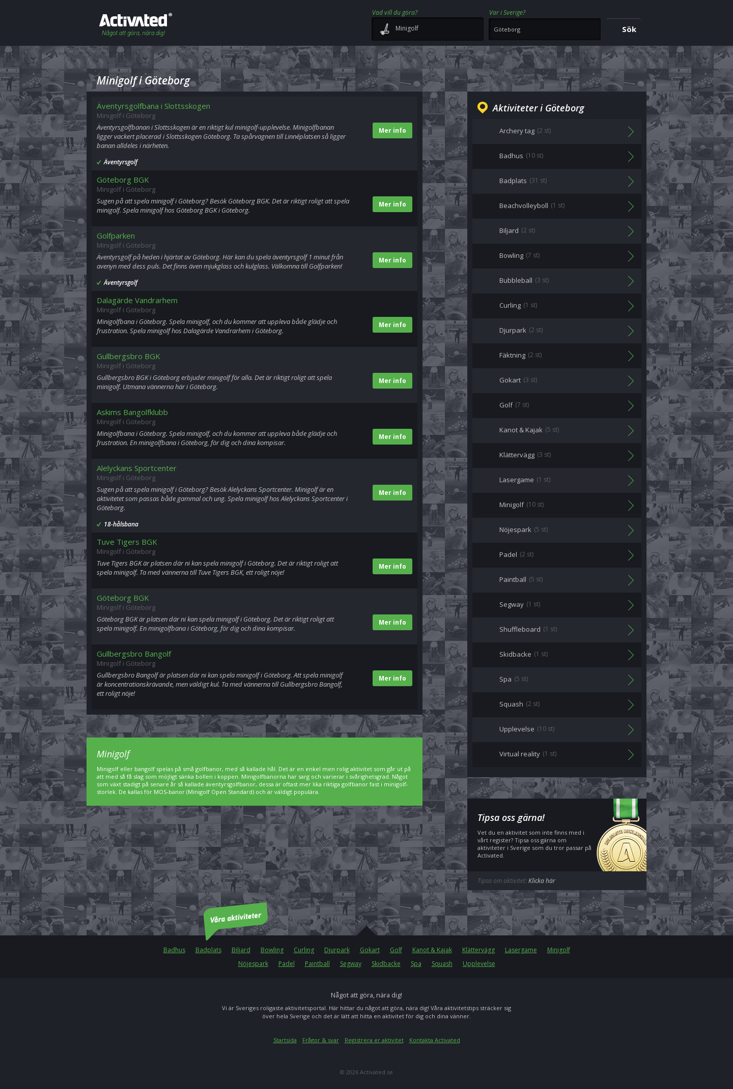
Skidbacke (386, 963)
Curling (304, 950)
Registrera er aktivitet (374, 1040)
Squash (442, 963)
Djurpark (337, 950)
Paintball (317, 963)
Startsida (285, 1040)
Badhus (174, 950)
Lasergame (521, 950)
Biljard (241, 950)
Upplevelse (479, 963)
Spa (416, 963)
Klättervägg (478, 950)
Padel (286, 963)
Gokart (370, 950)
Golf (396, 950)
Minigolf (558, 950)
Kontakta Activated (434, 1040)
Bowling (272, 950)
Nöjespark (253, 963)
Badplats (208, 950)
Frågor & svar (320, 1040)
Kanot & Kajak (432, 950)
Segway (350, 963)
